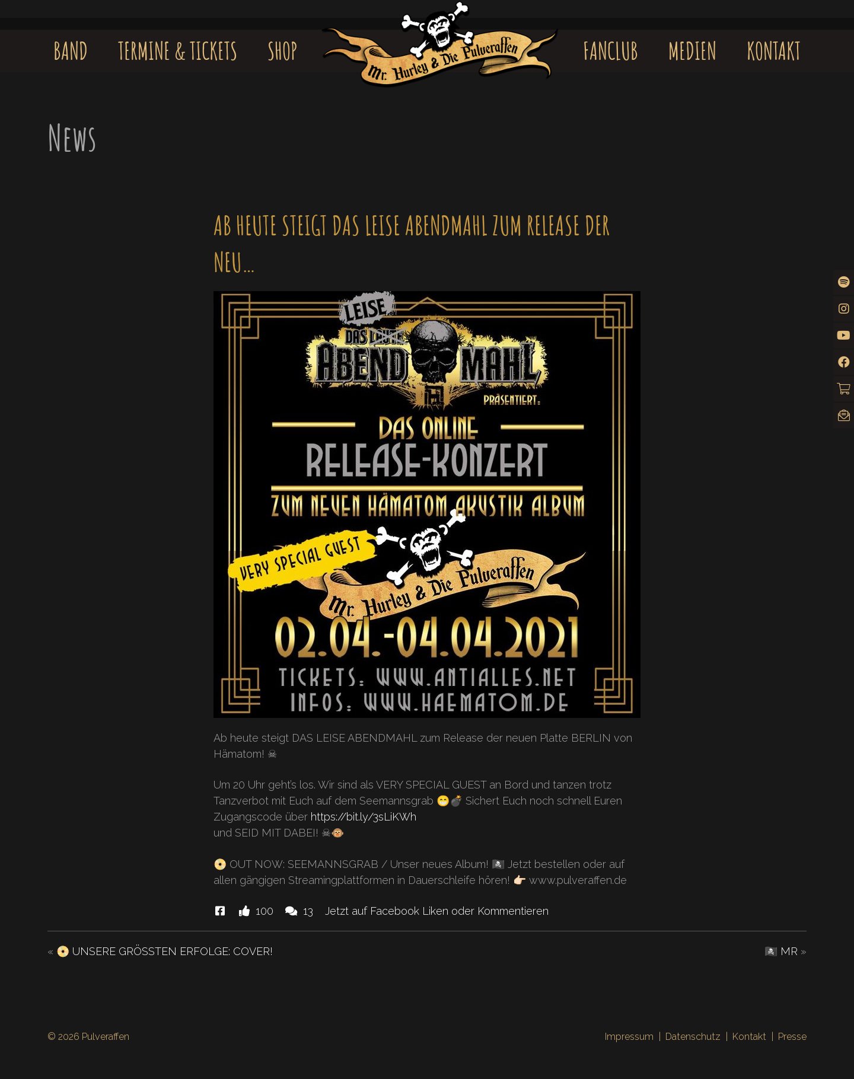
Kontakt (774, 51)
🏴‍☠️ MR (781, 951)
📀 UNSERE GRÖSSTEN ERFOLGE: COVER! (164, 951)
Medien (692, 51)
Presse (792, 1036)
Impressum (629, 1036)
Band (70, 51)
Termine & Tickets (177, 51)
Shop (282, 51)
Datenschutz (693, 1036)
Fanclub (610, 51)
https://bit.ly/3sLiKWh (363, 816)
